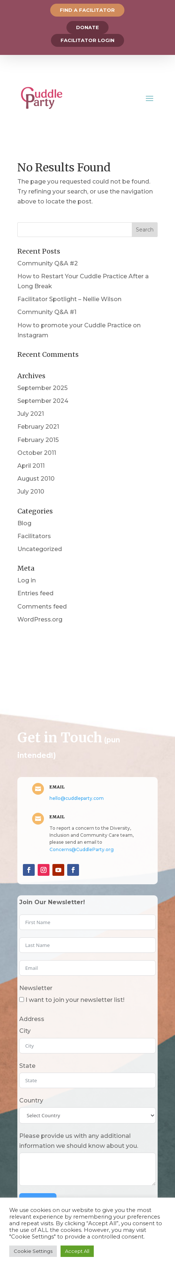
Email (57, 787)
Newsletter (35, 988)
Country (31, 1100)
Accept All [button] (77, 1251)
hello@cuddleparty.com (76, 798)
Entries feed (35, 593)
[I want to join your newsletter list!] (21, 999)
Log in (26, 580)
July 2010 (30, 491)
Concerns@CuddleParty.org (81, 849)
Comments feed (42, 606)
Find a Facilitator (87, 10)
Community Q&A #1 (46, 312)
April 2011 (31, 465)
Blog (24, 523)
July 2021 (30, 413)
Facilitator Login (87, 40)
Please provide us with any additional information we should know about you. (78, 1140)
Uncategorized (39, 549)
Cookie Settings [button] (33, 1251)
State (27, 1065)
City (25, 1030)
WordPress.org (39, 619)
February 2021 (38, 426)
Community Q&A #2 (47, 263)
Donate (87, 27)
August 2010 (36, 478)
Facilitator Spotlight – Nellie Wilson (69, 299)
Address (31, 1019)
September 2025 (42, 387)
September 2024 (42, 400)
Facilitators (34, 536)
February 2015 (38, 439)
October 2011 (36, 452)
